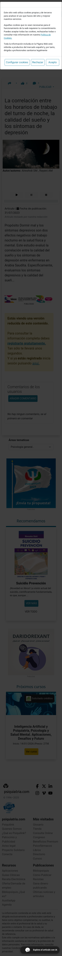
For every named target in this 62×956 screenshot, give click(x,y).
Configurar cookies (17, 62)
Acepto (52, 62)
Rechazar (37, 62)
